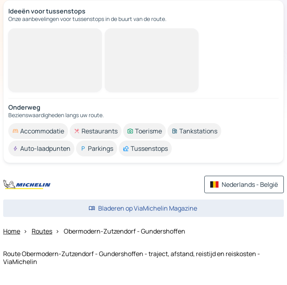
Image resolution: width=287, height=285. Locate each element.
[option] (38, 131)
